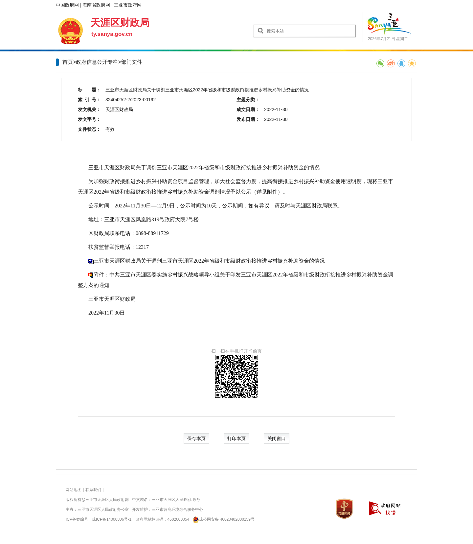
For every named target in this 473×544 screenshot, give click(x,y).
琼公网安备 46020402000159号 (223, 519)
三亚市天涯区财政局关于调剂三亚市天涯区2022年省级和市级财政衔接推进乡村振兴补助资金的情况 (209, 261)
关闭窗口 (276, 438)
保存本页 (196, 438)
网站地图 (73, 489)
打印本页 (236, 438)
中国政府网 (67, 5)
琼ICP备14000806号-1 (111, 519)
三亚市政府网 (128, 5)
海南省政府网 (96, 5)
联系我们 (93, 489)
